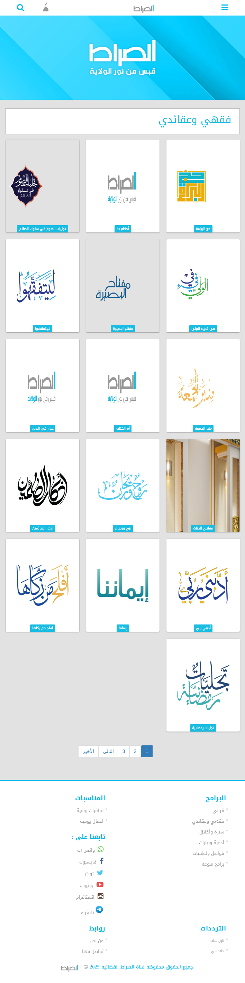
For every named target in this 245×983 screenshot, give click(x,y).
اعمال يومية (91, 821)
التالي (108, 751)
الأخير (88, 751)
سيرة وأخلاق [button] (211, 832)
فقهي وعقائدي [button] (208, 821)
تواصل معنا (92, 951)
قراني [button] (218, 810)
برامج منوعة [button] (213, 864)
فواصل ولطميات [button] (208, 853)
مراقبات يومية (89, 810)
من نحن (96, 940)
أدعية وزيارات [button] (211, 842)
